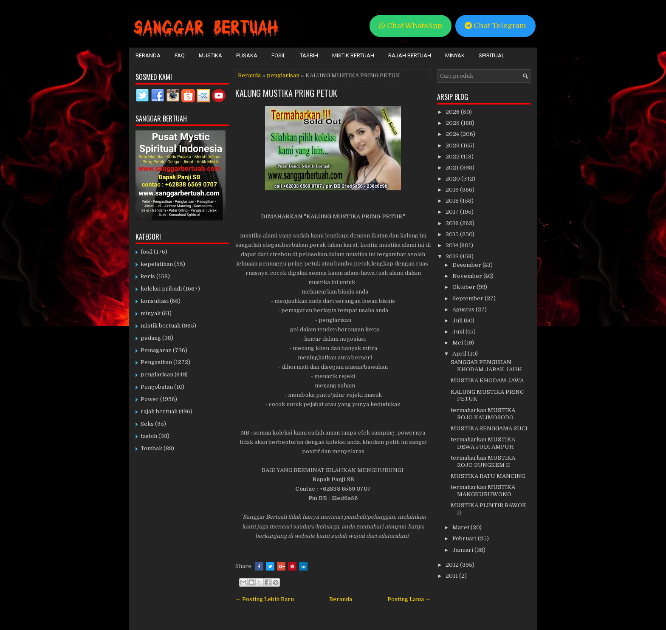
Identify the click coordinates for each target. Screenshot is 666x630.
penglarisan (283, 75)
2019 (453, 189)
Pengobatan (157, 387)
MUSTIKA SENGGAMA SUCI (489, 428)
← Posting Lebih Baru (264, 599)
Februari (465, 538)
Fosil (278, 55)
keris (148, 276)
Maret (461, 527)
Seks (147, 424)
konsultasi (155, 301)
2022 (453, 156)
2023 (453, 145)
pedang (151, 338)
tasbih (149, 436)
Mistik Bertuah (353, 55)
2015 (453, 234)
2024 (453, 134)
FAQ (180, 55)
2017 (453, 212)
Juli (458, 320)
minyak (151, 313)
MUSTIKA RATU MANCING (488, 476)
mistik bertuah (161, 325)
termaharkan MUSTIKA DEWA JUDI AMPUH (483, 443)
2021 (453, 167)
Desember (467, 265)
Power (150, 399)
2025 (453, 123)
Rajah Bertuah (409, 55)
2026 (453, 112)
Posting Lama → (409, 599)
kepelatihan (157, 264)
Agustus (464, 309)
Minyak (455, 55)
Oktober (464, 287)
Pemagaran (156, 350)
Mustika (210, 55)
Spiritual (492, 55)
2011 (452, 576)
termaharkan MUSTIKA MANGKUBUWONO (483, 490)
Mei (458, 342)
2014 (453, 245)
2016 (453, 223)
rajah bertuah (159, 411)
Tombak (151, 448)
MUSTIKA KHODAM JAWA (487, 380)
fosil (146, 252)
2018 (453, 201)
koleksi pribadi (161, 288)
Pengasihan (156, 362)
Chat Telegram (495, 26)
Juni (459, 331)
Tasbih (309, 55)
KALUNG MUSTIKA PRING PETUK (286, 93)
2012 (453, 565)
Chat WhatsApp (410, 26)
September (468, 298)
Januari (463, 550)
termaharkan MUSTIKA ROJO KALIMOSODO (483, 414)
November (467, 276)
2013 (453, 256)
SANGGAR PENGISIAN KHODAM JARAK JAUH (486, 366)
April (460, 353)
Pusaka (246, 55)
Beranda (148, 55)
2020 (453, 178)
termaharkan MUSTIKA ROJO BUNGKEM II (483, 461)
